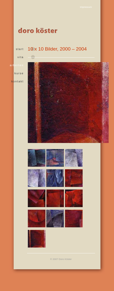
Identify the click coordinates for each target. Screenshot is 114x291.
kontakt (17, 81)
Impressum (86, 7)
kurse (19, 73)
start (20, 49)
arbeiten (17, 65)
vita (20, 57)
